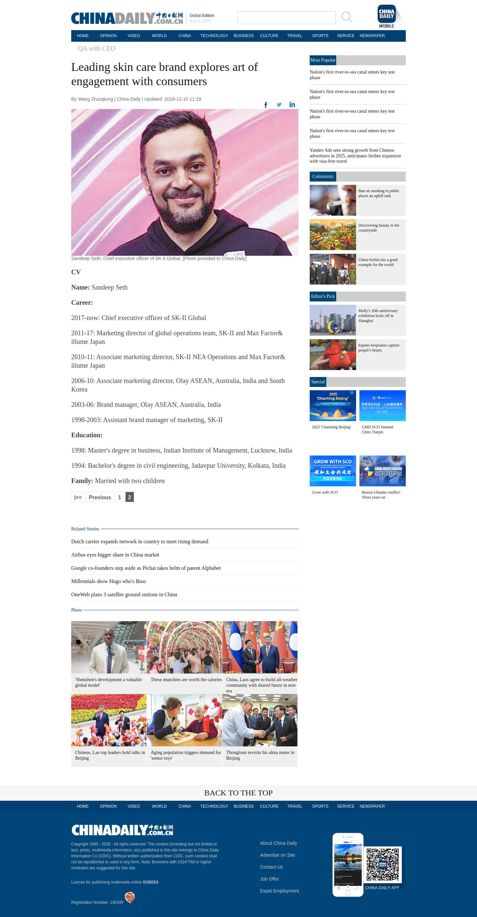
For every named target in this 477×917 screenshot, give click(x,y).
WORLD (159, 35)
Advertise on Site (277, 855)
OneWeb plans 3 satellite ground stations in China (124, 594)
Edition (201, 15)
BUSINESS (244, 35)
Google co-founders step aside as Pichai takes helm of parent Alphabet (146, 568)
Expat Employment (279, 890)
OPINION (108, 35)
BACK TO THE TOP (238, 792)
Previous (100, 497)
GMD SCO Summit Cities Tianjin (377, 429)
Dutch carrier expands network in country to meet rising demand (139, 541)
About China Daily (278, 843)
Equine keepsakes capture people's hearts (378, 347)
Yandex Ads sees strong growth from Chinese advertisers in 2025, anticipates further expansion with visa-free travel (355, 156)
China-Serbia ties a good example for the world (378, 262)
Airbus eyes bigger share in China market (115, 555)
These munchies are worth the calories (186, 679)
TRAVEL (294, 35)
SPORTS (320, 35)
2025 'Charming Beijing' (331, 427)
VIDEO (134, 35)
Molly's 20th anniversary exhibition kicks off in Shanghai (378, 315)
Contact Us (271, 867)
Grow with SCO (325, 492)
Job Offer (269, 879)
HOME (83, 35)
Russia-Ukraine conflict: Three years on (381, 495)
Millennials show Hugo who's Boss (108, 581)
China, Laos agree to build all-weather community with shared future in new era (261, 685)
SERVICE (345, 35)
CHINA (185, 35)
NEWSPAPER (371, 35)
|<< (78, 497)
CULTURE (269, 35)
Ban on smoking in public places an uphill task (378, 193)
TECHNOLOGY (214, 35)
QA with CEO (96, 48)
